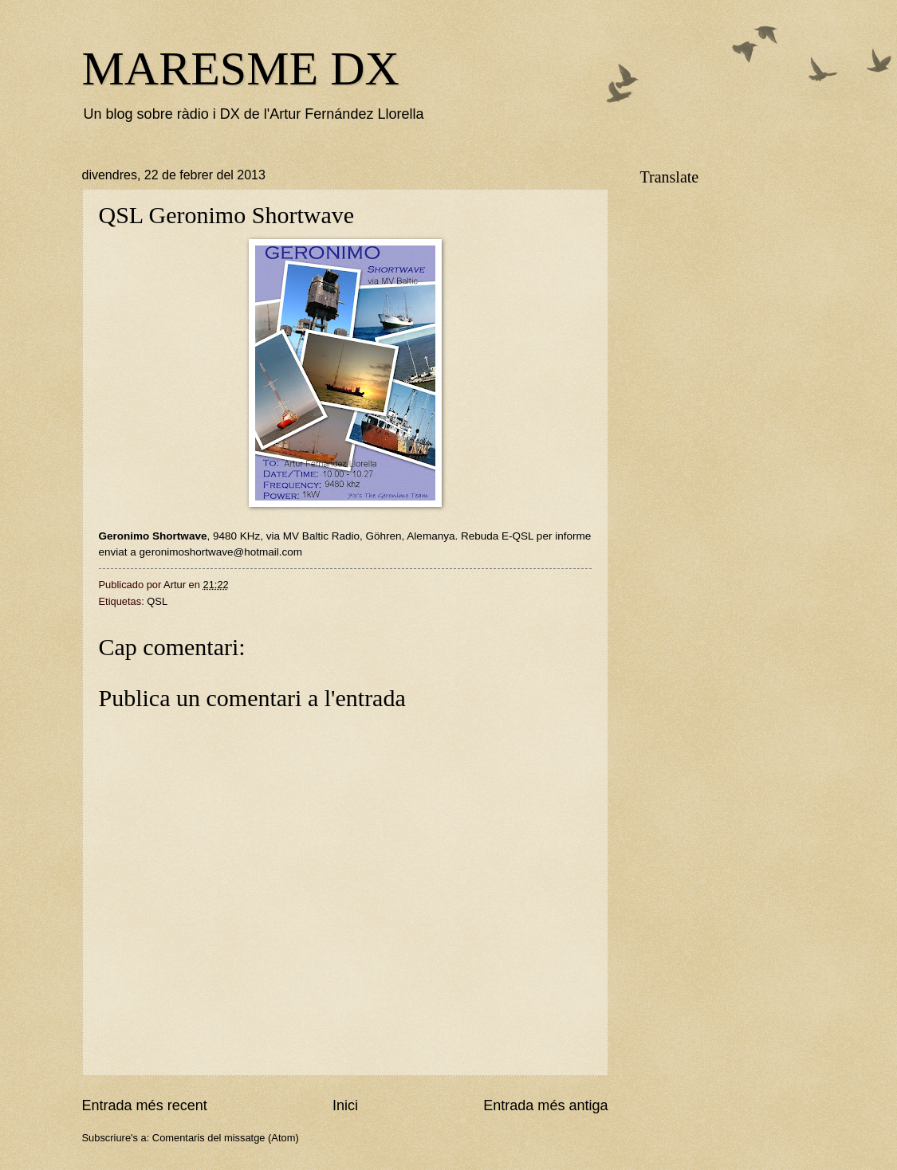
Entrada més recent (144, 1105)
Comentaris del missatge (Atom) (225, 1138)
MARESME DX (240, 68)
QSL (157, 601)
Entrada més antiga (545, 1105)
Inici (345, 1105)
